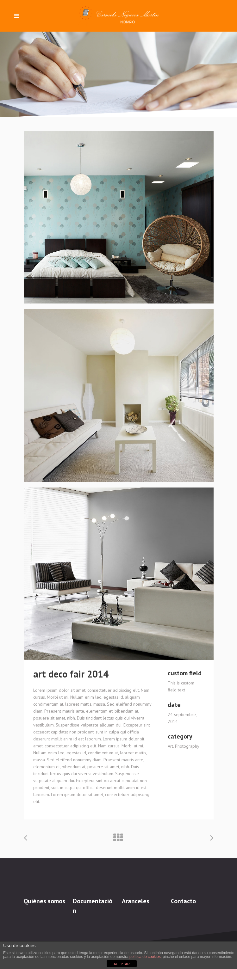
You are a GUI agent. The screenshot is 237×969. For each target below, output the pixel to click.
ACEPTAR (122, 964)
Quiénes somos (44, 901)
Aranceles (135, 901)
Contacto (183, 901)
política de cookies (145, 956)
